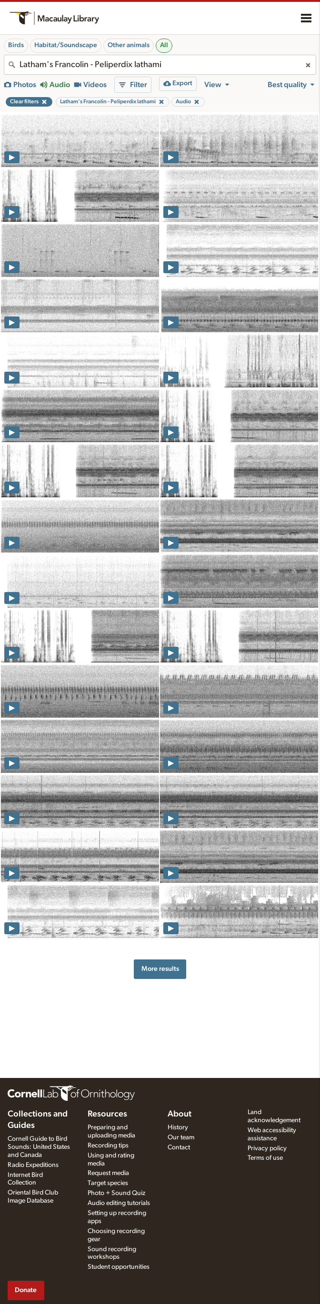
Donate (26, 1290)
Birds (16, 45)
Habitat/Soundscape (65, 45)
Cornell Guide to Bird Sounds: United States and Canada (39, 1147)
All (164, 45)
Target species (108, 1183)
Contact (179, 1147)
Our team (181, 1137)
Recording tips (108, 1145)
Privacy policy (267, 1148)
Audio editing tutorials (119, 1203)
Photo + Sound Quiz (116, 1193)
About (179, 1114)
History (178, 1127)
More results (160, 968)
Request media (108, 1173)
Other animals (129, 45)
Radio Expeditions (33, 1165)
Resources (107, 1114)
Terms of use (265, 1158)
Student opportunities (119, 1267)
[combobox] (160, 64)
